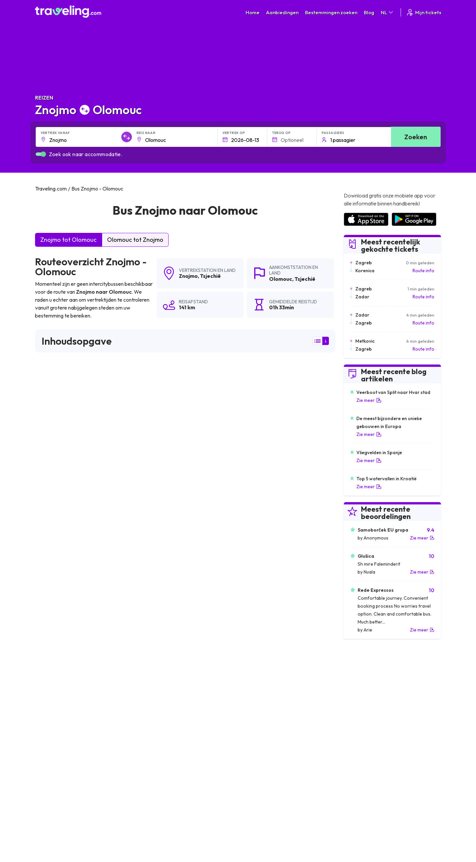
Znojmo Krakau (154, 658)
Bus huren (353, 772)
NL (387, 12)
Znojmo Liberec (253, 647)
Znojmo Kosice (252, 658)
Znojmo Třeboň (254, 703)
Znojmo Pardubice (57, 669)
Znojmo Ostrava (155, 624)
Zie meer (368, 400)
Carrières (353, 751)
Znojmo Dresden (55, 635)
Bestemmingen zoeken (331, 12)
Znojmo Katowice (156, 635)
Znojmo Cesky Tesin (59, 647)
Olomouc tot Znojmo (135, 239)
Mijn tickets (423, 12)
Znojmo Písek (52, 703)
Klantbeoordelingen (364, 758)
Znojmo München (156, 692)
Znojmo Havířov (254, 635)
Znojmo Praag (252, 613)
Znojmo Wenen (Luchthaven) (69, 613)
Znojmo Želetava (156, 703)
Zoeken (415, 137)
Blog (369, 12)
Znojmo (188, 276)
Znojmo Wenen (154, 613)
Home (252, 12)
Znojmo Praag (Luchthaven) (267, 680)
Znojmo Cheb (251, 692)
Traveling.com (95, 831)
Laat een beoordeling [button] (295, 526)
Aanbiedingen (282, 12)
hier (62, 468)
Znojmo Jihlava (54, 680)
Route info (423, 271)
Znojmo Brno (250, 669)
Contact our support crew (78, 779)
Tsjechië (210, 276)
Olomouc (280, 279)
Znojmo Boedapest (258, 624)
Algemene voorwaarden (266, 751)
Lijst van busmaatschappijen (372, 765)
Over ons (149, 758)
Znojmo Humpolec (57, 692)
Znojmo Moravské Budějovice (170, 680)
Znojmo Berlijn (53, 624)
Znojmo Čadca (153, 647)
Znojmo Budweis (155, 669)
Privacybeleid (255, 758)
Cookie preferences (262, 765)
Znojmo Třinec (53, 658)
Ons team (150, 765)
